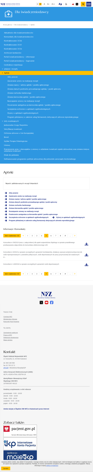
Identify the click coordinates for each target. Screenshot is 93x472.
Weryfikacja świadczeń (13, 129)
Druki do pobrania (11, 155)
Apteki (6, 73)
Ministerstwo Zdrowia (10, 319)
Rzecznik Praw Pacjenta (11, 321)
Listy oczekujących (11, 121)
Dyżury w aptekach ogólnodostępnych (22, 113)
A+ (48, 4)
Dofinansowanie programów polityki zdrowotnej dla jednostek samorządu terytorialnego (40, 159)
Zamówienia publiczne (10, 332)
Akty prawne (12, 77)
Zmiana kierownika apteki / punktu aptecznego (26, 97)
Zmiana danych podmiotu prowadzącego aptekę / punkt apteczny (34, 89)
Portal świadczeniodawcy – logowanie (19, 61)
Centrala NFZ (7, 317)
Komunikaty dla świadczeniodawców (19, 37)
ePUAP (6, 368)
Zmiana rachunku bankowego (19, 93)
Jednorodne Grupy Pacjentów (16, 125)
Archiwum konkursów (12, 53)
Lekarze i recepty (11, 69)
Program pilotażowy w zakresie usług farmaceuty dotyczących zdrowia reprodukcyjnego (42, 117)
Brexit (6, 137)
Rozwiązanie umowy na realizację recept (23, 101)
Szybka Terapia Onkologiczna (15, 141)
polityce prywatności (52, 465)
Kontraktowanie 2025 (13, 45)
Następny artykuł (75, 235)
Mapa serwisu (7, 340)
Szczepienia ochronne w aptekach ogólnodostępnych (28, 109)
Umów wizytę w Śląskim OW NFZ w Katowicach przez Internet (26, 409)
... (70, 236)
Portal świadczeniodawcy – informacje (19, 57)
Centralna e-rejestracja (13, 65)
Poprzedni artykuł (23, 235)
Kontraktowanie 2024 (13, 49)
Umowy (7, 145)
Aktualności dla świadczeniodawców (18, 33)
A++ (53, 4)
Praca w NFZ (7, 335)
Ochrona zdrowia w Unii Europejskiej (19, 133)
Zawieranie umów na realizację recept (22, 81)
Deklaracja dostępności (10, 337)
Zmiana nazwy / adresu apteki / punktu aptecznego (28, 85)
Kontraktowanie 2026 (13, 41)
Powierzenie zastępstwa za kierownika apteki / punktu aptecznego (34, 105)
